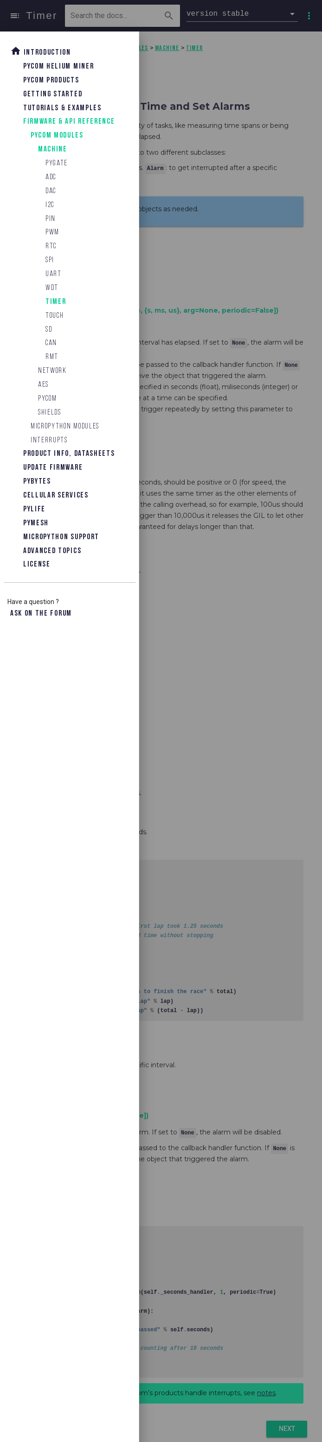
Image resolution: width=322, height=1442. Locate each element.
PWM (52, 232)
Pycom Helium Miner (58, 66)
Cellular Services (56, 495)
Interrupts (49, 440)
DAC (50, 191)
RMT (51, 357)
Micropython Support (61, 537)
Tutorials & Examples (62, 108)
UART (53, 274)
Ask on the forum (41, 613)
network (52, 371)
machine (52, 149)
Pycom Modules (57, 135)
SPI (49, 260)
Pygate (56, 163)
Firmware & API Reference (69, 122)
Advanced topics (52, 551)
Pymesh (36, 523)
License (37, 564)
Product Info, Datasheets (69, 454)
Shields (49, 412)
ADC (50, 177)
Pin (50, 219)
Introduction (40, 51)
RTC (51, 246)
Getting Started (52, 94)
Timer (55, 302)
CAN (51, 343)
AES (43, 385)
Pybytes (37, 481)
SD (48, 330)
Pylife (34, 509)
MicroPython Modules (65, 426)
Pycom (47, 399)
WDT (51, 288)
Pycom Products (51, 80)
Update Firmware (53, 468)
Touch (54, 316)
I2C (49, 205)
